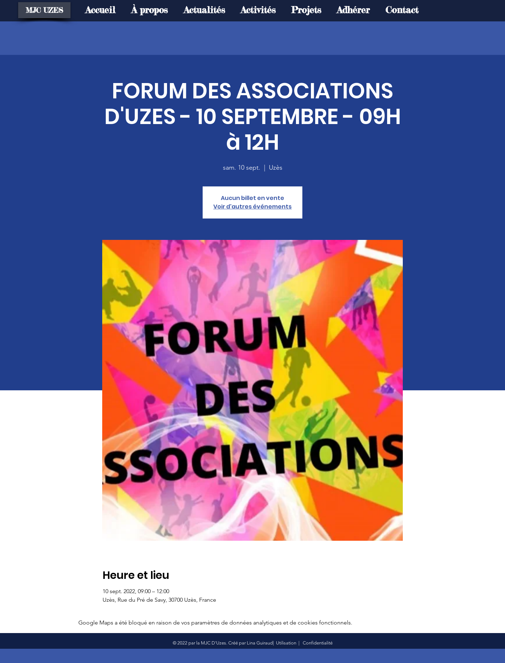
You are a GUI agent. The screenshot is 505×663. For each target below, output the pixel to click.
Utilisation (286, 643)
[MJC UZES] (44, 10)
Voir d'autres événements (252, 206)
